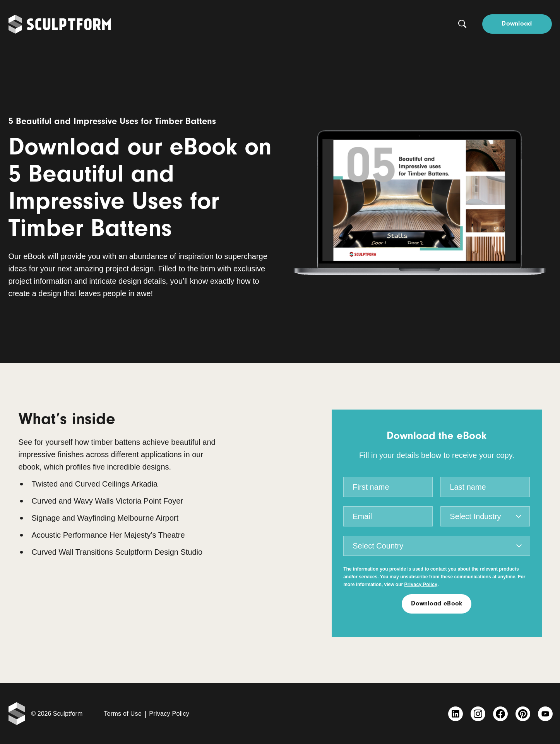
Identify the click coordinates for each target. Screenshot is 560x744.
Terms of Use (123, 713)
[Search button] (462, 24)
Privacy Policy (169, 713)
